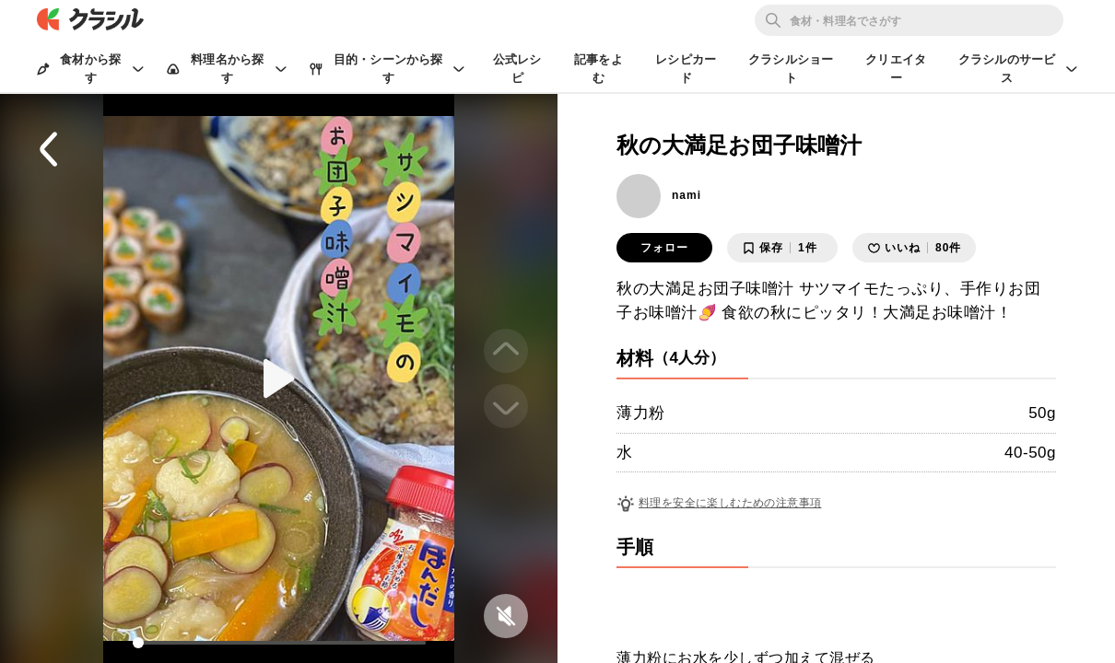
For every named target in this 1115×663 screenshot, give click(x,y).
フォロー (664, 247)
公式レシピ (517, 68)
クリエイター (895, 68)
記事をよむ (598, 68)
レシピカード (685, 68)
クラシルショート (790, 68)
